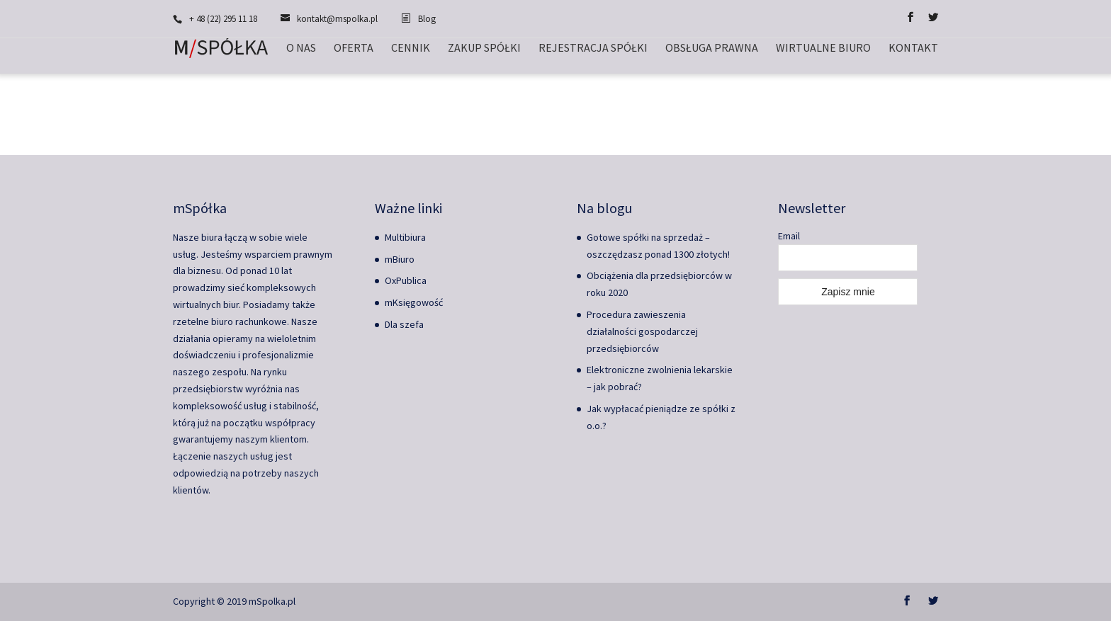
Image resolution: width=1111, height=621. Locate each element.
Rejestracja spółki (593, 48)
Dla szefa (404, 324)
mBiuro (399, 259)
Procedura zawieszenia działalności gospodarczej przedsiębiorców (642, 331)
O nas (301, 48)
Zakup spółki (484, 48)
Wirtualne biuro (823, 48)
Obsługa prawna (711, 48)
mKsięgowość (414, 302)
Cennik (410, 48)
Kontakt (913, 48)
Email (789, 235)
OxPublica (406, 280)
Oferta (353, 48)
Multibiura (405, 237)
